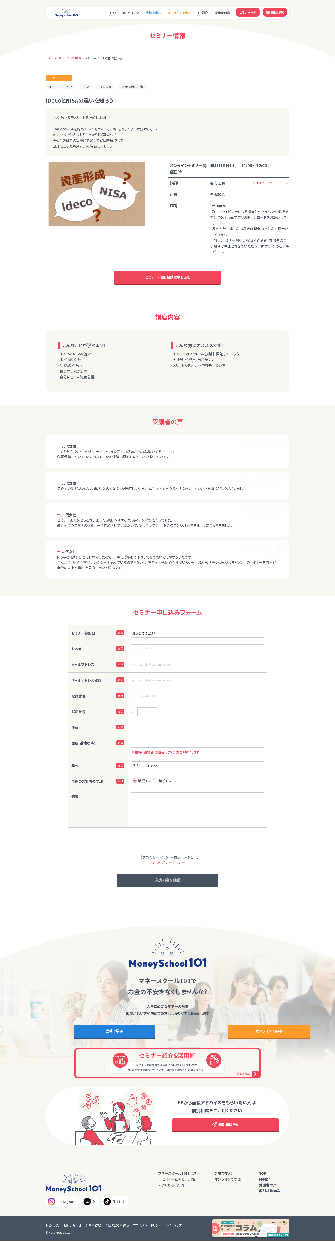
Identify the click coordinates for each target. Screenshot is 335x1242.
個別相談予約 (275, 12)
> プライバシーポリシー (167, 862)
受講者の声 (222, 12)
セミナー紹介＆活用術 (178, 1179)
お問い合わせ (72, 1226)
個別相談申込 (269, 1191)
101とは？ (129, 12)
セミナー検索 (248, 12)
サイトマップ (174, 1226)
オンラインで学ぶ (179, 12)
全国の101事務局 (117, 1226)
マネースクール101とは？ (177, 1174)
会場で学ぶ (153, 12)
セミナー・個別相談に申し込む (167, 277)
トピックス (52, 1226)
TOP (112, 12)
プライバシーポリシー (147, 1226)
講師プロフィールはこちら (272, 182)
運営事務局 (93, 1226)
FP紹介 (203, 12)
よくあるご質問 (173, 1185)
